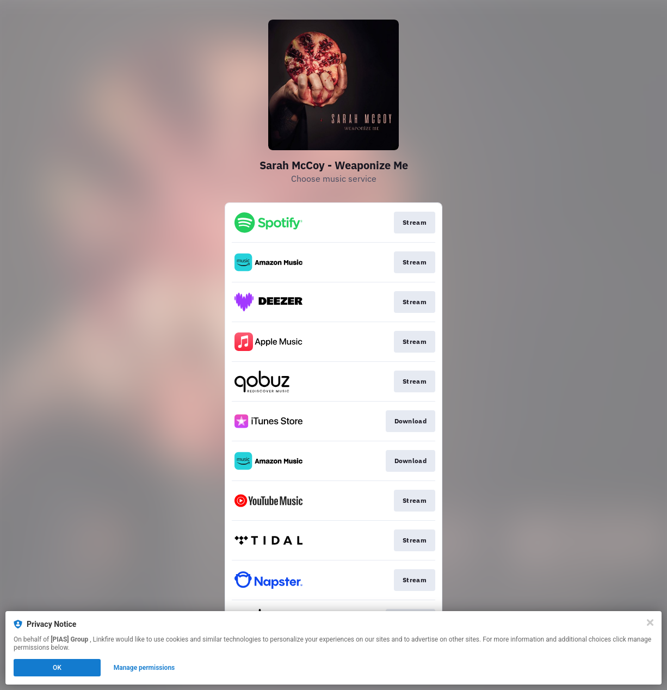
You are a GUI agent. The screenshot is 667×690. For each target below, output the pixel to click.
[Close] (650, 622)
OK (57, 667)
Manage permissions (144, 667)
